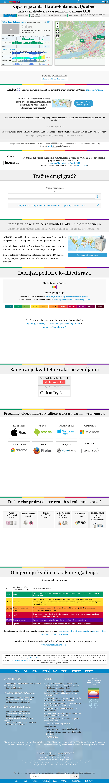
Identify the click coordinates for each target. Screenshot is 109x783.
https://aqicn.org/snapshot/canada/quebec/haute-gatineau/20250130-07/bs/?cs (54, 135)
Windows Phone (66, 430)
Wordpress (66, 449)
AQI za (14, 22)
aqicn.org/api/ (81, 165)
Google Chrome (19, 449)
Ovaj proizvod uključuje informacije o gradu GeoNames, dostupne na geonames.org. (62, 699)
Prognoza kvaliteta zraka (15, 716)
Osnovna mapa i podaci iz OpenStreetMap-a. (63, 729)
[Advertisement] (54, 347)
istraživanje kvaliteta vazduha (19, 692)
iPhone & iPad (19, 430)
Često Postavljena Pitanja (17, 706)
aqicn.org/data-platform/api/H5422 (64, 163)
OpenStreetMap (92, 58)
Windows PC (90, 430)
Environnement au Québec (55, 755)
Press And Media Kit (14, 688)
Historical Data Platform (15, 724)
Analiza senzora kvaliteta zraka (18, 702)
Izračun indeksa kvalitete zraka (18, 714)
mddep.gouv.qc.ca (94, 90)
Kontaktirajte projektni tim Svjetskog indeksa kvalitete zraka (22, 685)
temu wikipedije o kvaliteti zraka (74, 631)
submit (74, 776)
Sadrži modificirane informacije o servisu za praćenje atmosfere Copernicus (62, 714)
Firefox (42, 449)
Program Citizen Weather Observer (60, 708)
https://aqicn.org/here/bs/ (55, 127)
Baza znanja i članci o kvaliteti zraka (20, 697)
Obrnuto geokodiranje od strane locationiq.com (57, 725)
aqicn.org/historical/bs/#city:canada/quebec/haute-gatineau (53, 323)
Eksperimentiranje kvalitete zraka (19, 700)
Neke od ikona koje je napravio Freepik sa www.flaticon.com (61, 720)
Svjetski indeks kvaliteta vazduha (20, 660)
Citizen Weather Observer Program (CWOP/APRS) (55, 753)
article (50, 146)
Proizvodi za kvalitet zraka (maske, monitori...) (18, 719)
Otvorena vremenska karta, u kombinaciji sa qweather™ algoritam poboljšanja (62, 704)
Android (42, 430)
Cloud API (90, 448)
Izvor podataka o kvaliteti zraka (18, 711)
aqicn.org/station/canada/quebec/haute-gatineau (72, 299)
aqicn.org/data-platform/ (54, 327)
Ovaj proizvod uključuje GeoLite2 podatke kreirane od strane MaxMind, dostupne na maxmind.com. (61, 693)
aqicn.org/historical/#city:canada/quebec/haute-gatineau (67, 297)
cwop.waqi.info (50, 710)
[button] (82, 41)
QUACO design (52, 737)
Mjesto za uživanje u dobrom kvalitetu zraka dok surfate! (62, 733)
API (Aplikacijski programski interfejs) (21, 722)
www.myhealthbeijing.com (54, 644)
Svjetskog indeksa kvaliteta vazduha (34, 658)
